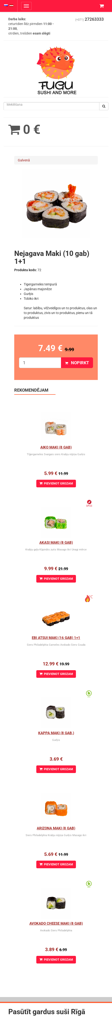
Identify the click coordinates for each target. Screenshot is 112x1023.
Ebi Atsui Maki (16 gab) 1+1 (56, 638)
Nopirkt (77, 362)
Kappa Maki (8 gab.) (56, 733)
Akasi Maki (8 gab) (56, 542)
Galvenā (24, 160)
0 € (24, 129)
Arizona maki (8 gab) (56, 828)
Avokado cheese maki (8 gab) (56, 923)
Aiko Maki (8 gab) (56, 447)
